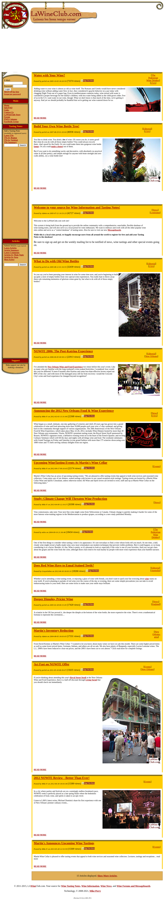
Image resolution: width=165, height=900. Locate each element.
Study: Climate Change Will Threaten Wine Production (70, 498)
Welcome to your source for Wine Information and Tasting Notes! (77, 207)
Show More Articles (107, 876)
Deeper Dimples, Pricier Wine (53, 599)
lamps (36, 146)
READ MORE (40, 118)
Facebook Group (11, 122)
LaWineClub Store (12, 115)
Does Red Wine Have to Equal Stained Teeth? (64, 565)
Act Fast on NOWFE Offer (51, 664)
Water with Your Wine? (49, 75)
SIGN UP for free (11, 92)
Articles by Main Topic (14, 255)
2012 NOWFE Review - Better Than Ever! (61, 778)
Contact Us (9, 112)
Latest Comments (11, 253)
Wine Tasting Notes (70, 886)
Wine (33, 886)
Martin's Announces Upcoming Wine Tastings (64, 843)
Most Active (9, 260)
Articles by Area (11, 257)
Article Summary (11, 250)
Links (6, 110)
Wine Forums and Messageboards (133, 886)
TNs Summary (10, 142)
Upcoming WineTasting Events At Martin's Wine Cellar (70, 462)
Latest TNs (8, 135)
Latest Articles (10, 248)
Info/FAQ (8, 108)
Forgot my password (12, 94)
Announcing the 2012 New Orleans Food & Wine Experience (74, 410)
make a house (57, 146)
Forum (7, 117)
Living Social (91, 680)
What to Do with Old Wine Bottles (56, 261)
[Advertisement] (82, 50)
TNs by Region (10, 138)
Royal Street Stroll (78, 678)
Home (6, 105)
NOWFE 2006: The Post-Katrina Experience (63, 351)
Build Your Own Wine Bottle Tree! (56, 126)
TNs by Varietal (11, 140)
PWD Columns (10, 119)
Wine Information (90, 886)
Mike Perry (95, 891)
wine (147, 579)
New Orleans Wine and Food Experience (65, 367)
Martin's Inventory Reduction (54, 630)
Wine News (106, 886)
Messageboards (114, 230)
